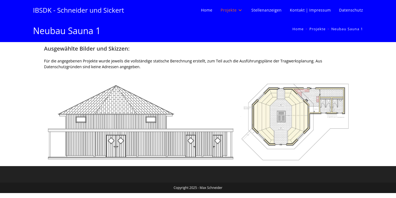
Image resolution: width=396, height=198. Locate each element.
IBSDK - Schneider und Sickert (78, 10)
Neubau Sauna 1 (347, 28)
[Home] (298, 28)
